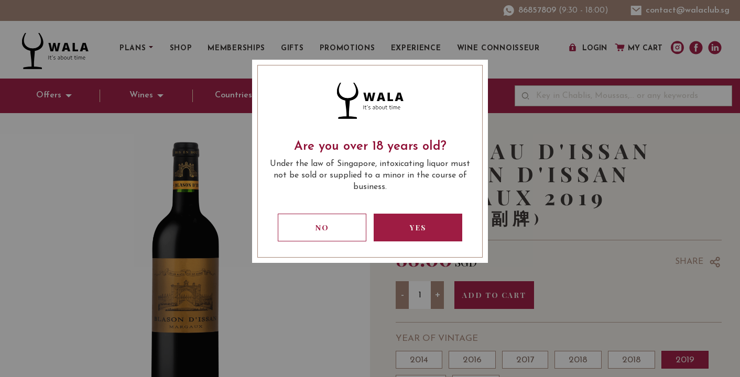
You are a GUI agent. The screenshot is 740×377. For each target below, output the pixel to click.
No (322, 227)
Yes (418, 227)
